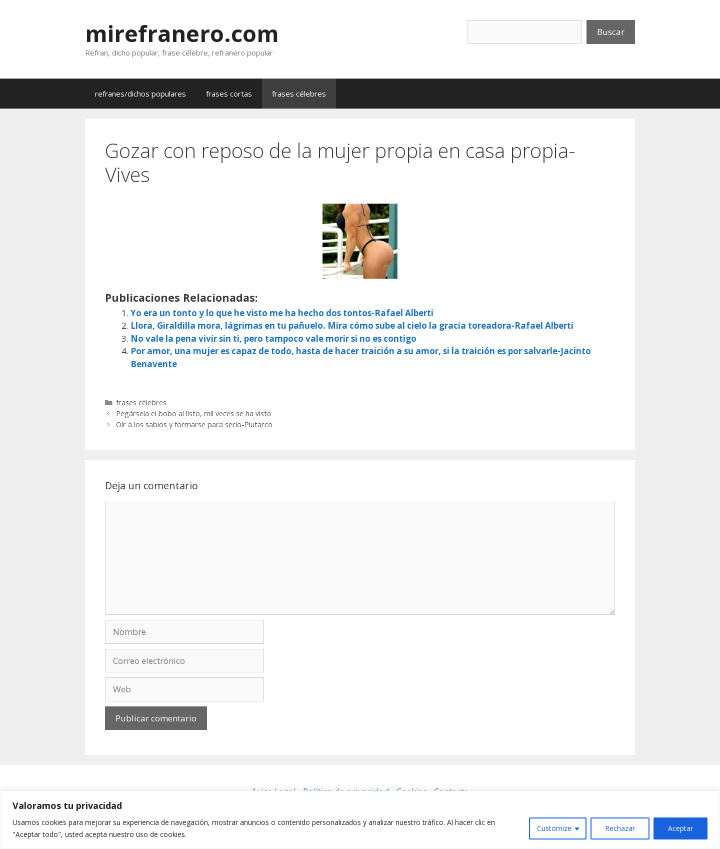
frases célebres (299, 94)
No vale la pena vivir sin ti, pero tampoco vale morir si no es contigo (273, 338)
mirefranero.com (182, 33)
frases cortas (229, 94)
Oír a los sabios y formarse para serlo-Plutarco (194, 424)
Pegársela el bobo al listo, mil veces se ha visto (194, 413)
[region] (360, 819)
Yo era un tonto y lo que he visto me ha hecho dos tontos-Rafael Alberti (282, 313)
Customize (554, 828)
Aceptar (680, 828)
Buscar (610, 32)
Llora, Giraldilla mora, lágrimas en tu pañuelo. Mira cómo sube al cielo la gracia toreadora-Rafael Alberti (352, 325)
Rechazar (620, 828)
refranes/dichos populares (140, 94)
